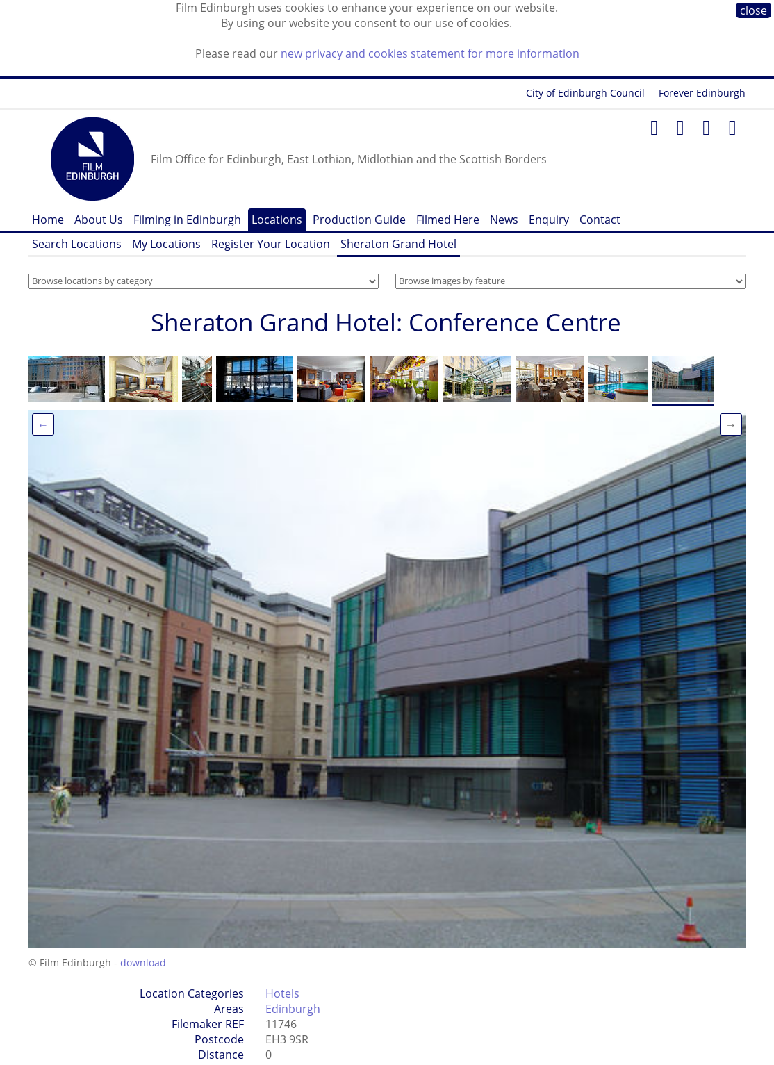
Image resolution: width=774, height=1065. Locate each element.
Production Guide (359, 219)
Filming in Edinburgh (187, 219)
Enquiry (549, 219)
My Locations (166, 243)
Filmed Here (447, 219)
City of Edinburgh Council (585, 92)
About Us (98, 219)
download (143, 962)
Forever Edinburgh (702, 92)
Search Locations (77, 243)
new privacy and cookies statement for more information (430, 53)
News (504, 219)
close (753, 10)
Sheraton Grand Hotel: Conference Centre (386, 322)
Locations (277, 219)
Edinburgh (292, 1008)
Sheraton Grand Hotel (398, 243)
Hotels (282, 993)
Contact (599, 219)
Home (48, 219)
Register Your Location (270, 243)
